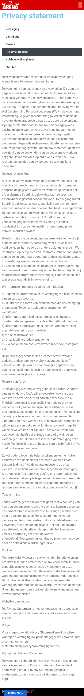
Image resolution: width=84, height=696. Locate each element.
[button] (80, 5)
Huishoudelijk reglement (21, 59)
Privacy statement (17, 51)
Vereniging (12, 29)
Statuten (11, 67)
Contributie (12, 36)
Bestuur (10, 44)
